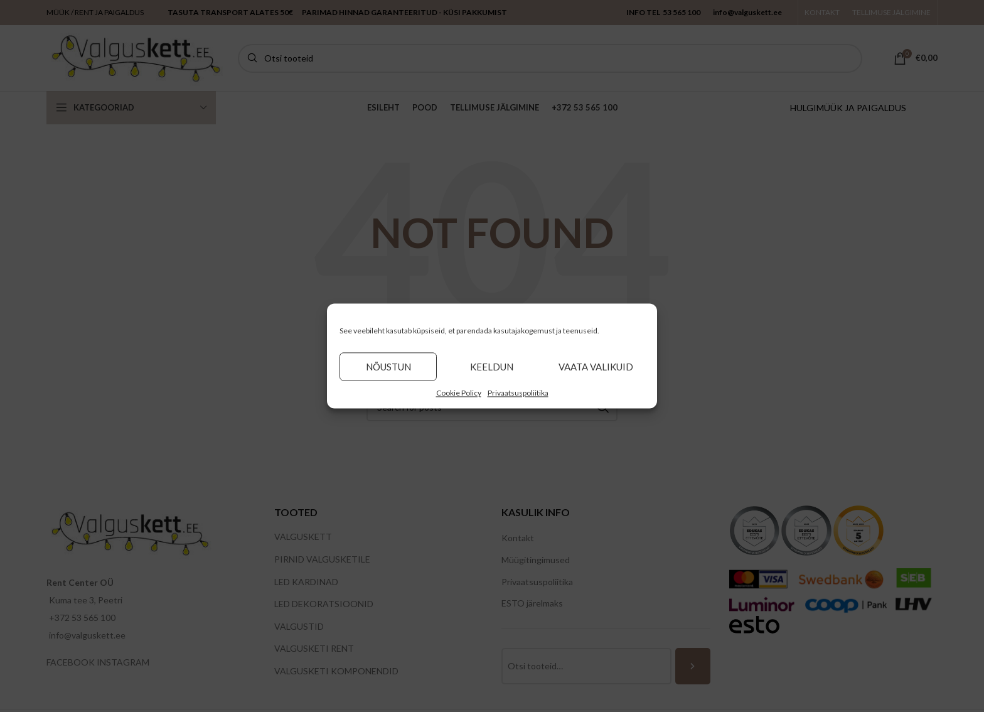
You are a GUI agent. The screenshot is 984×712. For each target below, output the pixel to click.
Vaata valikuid (596, 366)
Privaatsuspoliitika (518, 392)
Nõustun (388, 366)
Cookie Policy (458, 392)
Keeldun (491, 366)
